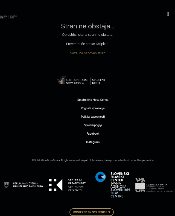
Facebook (93, 133)
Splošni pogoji (93, 125)
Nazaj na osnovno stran (87, 53)
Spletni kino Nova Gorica (93, 99)
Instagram (93, 142)
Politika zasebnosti (93, 116)
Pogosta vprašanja (93, 108)
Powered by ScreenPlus (91, 212)
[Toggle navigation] (168, 14)
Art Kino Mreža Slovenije (81, 80)
